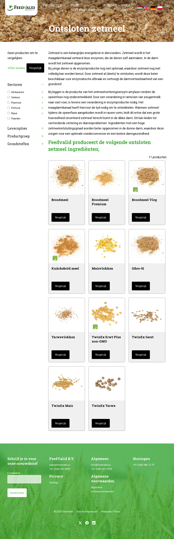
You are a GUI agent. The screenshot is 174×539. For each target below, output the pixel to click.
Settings (53, 482)
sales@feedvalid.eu (59, 465)
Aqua (14, 113)
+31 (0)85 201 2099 (59, 469)
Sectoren (14, 84)
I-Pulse (116, 511)
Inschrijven (17, 492)
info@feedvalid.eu (101, 465)
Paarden (15, 118)
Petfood (15, 108)
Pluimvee (16, 102)
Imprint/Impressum (87, 511)
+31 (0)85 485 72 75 (143, 465)
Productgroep (18, 136)
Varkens (15, 97)
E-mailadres (13, 473)
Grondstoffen (18, 144)
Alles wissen (16, 68)
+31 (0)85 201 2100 (101, 469)
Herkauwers (17, 92)
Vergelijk (35, 68)
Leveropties (17, 128)
